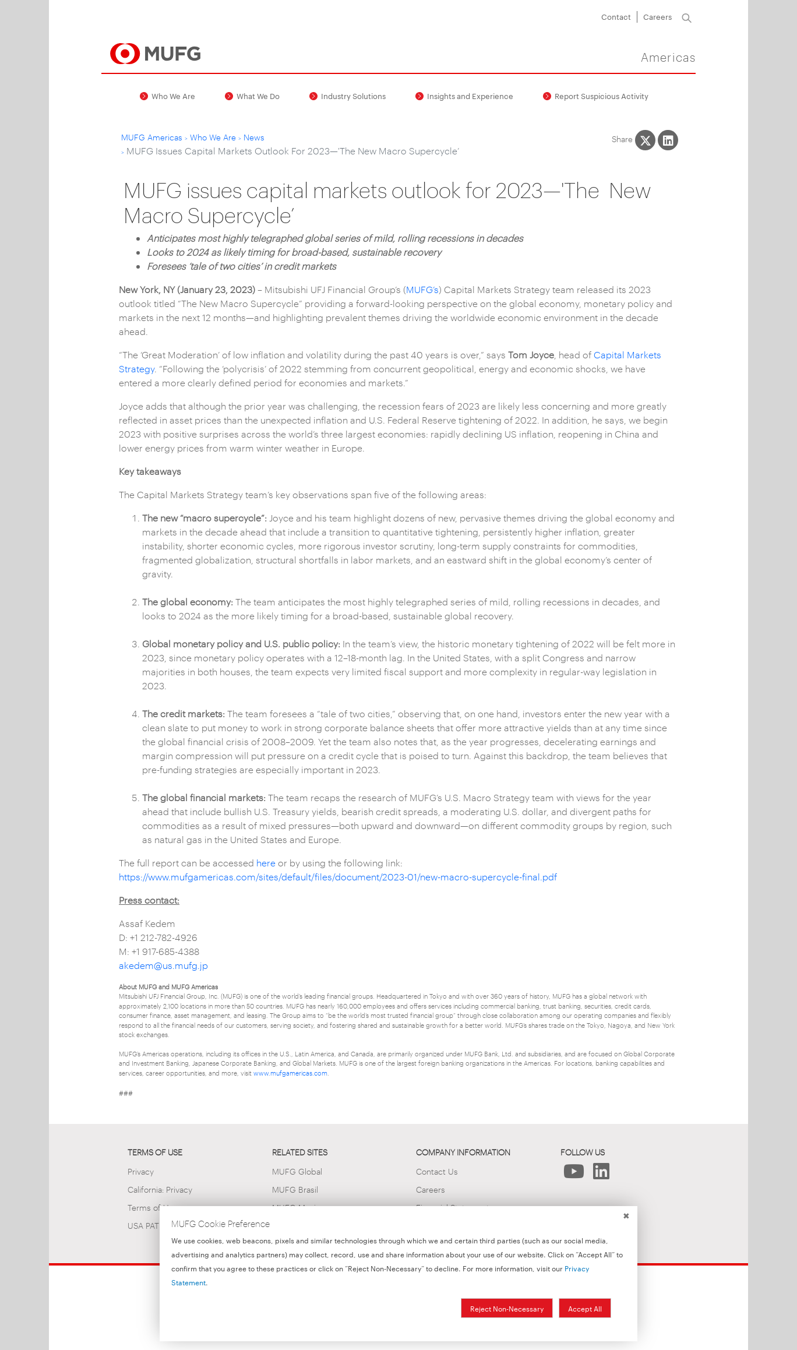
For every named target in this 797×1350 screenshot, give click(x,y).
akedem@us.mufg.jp (163, 965)
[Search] (687, 16)
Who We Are (173, 95)
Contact (616, 16)
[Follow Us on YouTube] (574, 1174)
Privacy (141, 1170)
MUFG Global (297, 1170)
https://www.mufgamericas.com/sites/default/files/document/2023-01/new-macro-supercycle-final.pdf (338, 876)
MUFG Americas (151, 136)
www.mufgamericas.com (290, 1072)
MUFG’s (422, 289)
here (266, 862)
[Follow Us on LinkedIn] (601, 1174)
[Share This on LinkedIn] (668, 140)
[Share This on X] (645, 140)
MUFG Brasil (295, 1188)
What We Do (258, 95)
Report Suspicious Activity (601, 95)
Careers (657, 16)
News (254, 136)
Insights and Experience (470, 95)
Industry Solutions (353, 95)
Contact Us (437, 1170)
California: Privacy (160, 1188)
